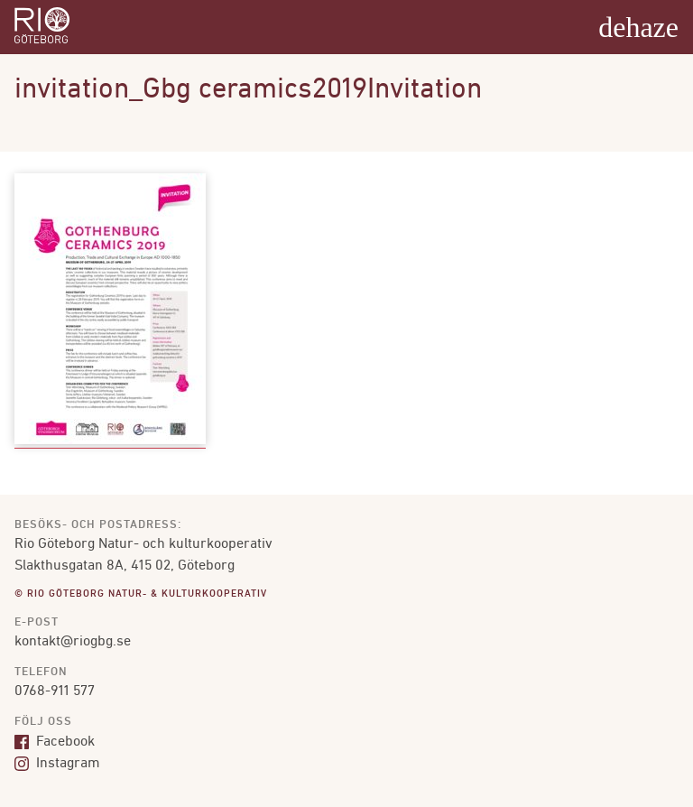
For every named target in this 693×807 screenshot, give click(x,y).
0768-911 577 (54, 691)
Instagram (57, 763)
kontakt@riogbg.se (72, 642)
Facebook (54, 742)
